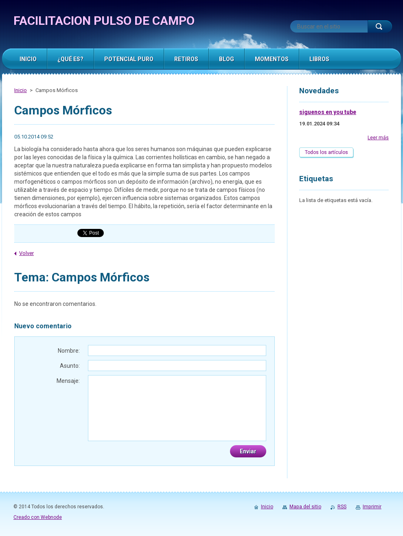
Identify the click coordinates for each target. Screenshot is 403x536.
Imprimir (372, 507)
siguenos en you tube (327, 112)
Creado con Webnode (37, 517)
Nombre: (69, 350)
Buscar (380, 26)
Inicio (20, 90)
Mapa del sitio (305, 507)
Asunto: (70, 365)
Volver (26, 253)
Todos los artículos (326, 152)
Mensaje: (68, 381)
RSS (341, 507)
